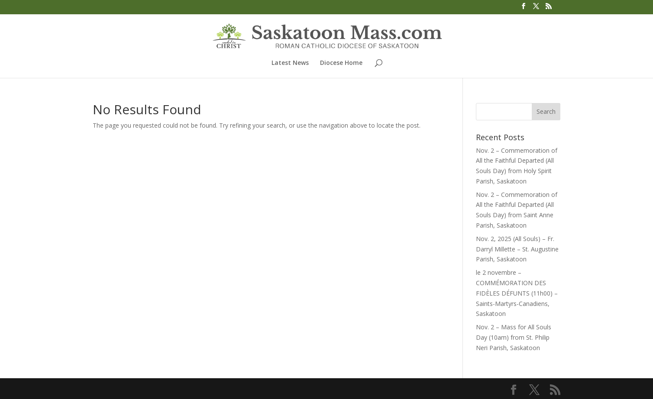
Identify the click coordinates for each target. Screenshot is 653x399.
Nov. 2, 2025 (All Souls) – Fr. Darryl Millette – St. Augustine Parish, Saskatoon (517, 249)
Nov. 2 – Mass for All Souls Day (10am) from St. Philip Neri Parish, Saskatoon (513, 337)
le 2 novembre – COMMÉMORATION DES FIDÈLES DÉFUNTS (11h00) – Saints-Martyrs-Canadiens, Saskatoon (517, 293)
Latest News (290, 63)
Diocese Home (341, 63)
